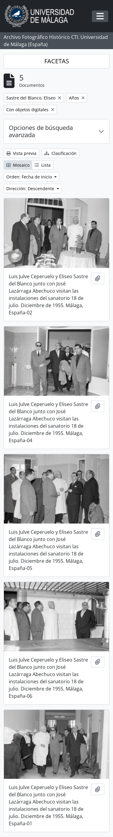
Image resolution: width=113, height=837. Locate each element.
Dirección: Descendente (30, 188)
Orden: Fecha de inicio (29, 177)
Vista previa (21, 153)
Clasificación (60, 153)
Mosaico (18, 165)
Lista (43, 165)
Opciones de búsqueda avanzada (41, 131)
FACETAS (56, 61)
